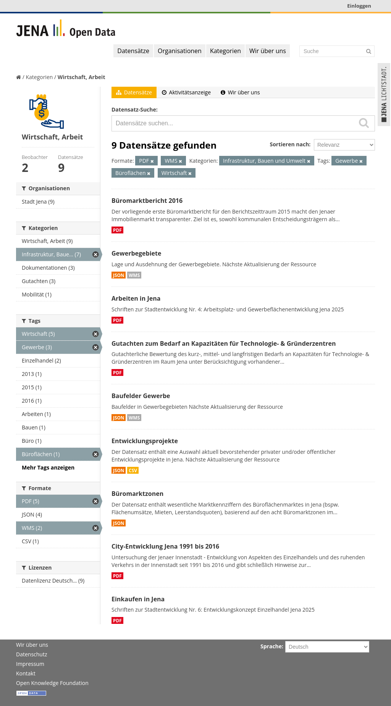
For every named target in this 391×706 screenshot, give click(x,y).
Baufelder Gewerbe (140, 396)
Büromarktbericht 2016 (147, 200)
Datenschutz (31, 654)
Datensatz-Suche (133, 109)
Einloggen (359, 5)
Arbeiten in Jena (135, 298)
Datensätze (133, 51)
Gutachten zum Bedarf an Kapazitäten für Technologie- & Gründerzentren (223, 343)
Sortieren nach (289, 144)
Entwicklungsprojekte (144, 441)
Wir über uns (267, 51)
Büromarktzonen (137, 493)
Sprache (271, 646)
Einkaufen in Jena (138, 599)
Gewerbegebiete (136, 253)
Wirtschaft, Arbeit (81, 77)
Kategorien (225, 51)
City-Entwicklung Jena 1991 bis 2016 (165, 546)
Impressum (30, 663)
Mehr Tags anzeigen (48, 467)
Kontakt (26, 673)
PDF (117, 230)
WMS (134, 275)
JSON (118, 275)
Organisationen (180, 51)
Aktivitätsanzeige (186, 92)
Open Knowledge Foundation (52, 683)
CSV (133, 470)
